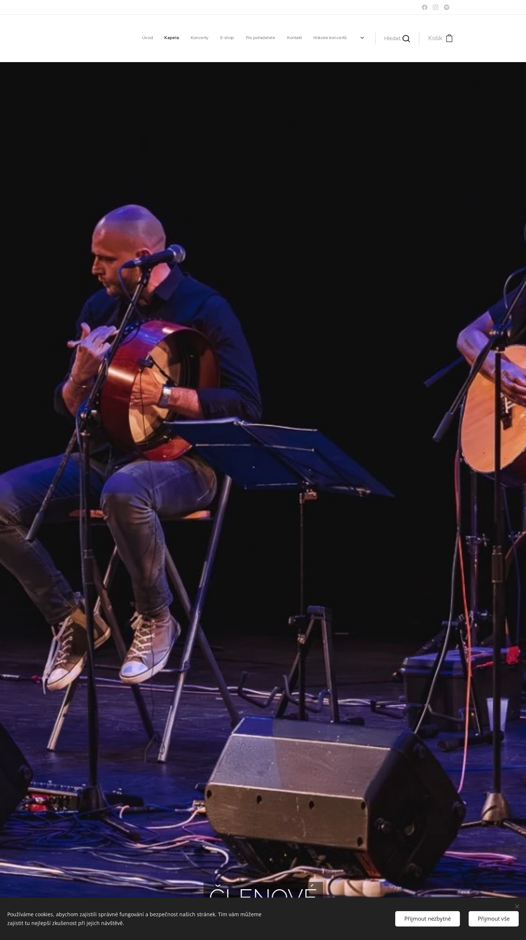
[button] (397, 38)
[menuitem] (282, 38)
